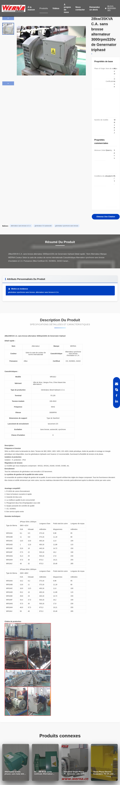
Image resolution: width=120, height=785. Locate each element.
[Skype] (116, 389)
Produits (43, 8)
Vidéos (55, 8)
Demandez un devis (94, 8)
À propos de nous (67, 8)
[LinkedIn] (116, 401)
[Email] (116, 384)
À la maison (31, 8)
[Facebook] (116, 395)
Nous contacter (80, 8)
